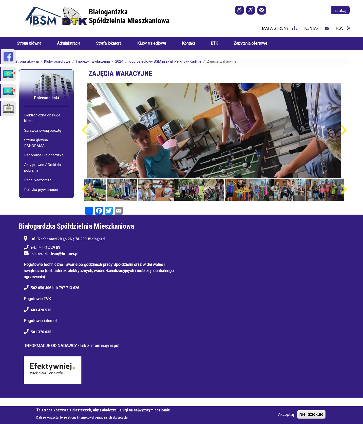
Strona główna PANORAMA (36, 143)
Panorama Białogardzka (43, 155)
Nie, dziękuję (311, 414)
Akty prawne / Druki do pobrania (42, 168)
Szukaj (340, 10)
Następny (343, 130)
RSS (343, 28)
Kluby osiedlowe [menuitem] (151, 43)
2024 (119, 61)
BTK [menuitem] (214, 43)
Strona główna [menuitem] (29, 43)
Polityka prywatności (41, 189)
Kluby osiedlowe (57, 61)
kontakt (316, 28)
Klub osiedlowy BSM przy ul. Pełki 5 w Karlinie (165, 61)
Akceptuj (286, 414)
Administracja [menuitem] (68, 43)
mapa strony (279, 28)
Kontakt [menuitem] (188, 43)
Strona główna (27, 61)
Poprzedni (84, 130)
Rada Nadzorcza (38, 180)
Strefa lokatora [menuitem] (108, 43)
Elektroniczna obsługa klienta (42, 118)
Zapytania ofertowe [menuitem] (250, 43)
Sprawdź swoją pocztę (42, 130)
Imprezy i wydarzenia (93, 61)
